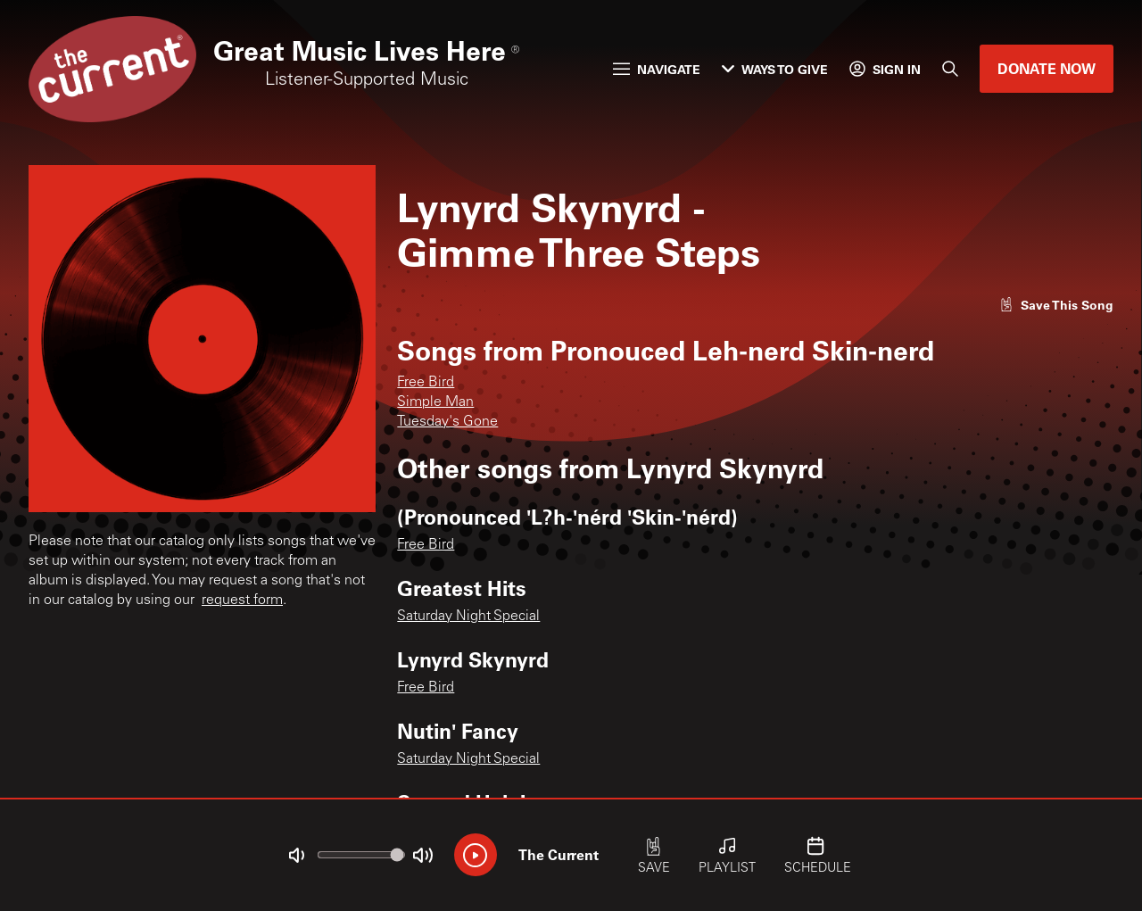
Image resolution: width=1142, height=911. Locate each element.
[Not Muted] (296, 855)
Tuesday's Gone (447, 422)
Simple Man (435, 402)
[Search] (950, 68)
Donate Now (1046, 68)
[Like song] (1056, 305)
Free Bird (425, 383)
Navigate (656, 69)
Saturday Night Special (468, 616)
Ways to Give (775, 69)
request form (242, 600)
